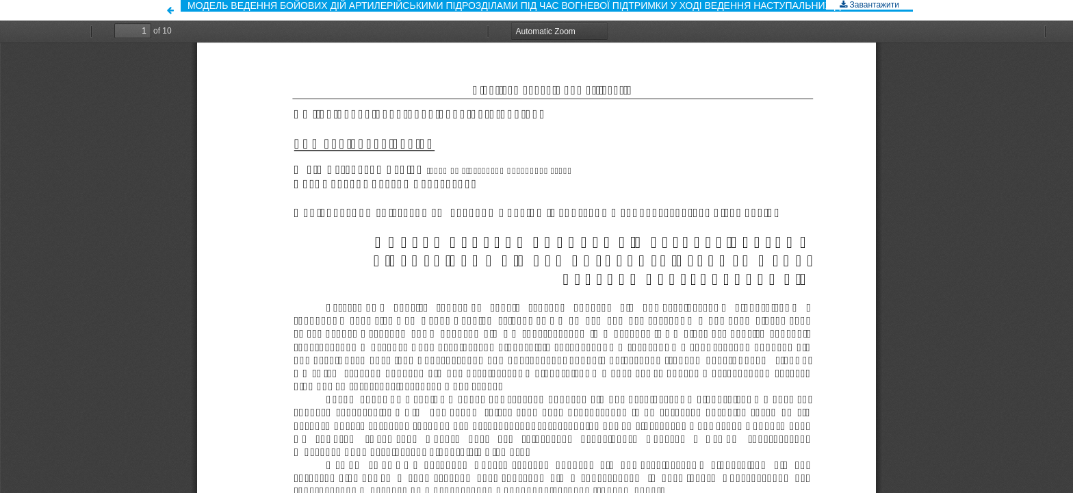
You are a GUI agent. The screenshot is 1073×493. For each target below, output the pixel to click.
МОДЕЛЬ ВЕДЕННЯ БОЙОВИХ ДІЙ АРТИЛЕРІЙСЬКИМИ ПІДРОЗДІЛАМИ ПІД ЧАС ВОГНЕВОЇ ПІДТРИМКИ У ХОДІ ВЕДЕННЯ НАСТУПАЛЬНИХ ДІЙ (519, 5)
